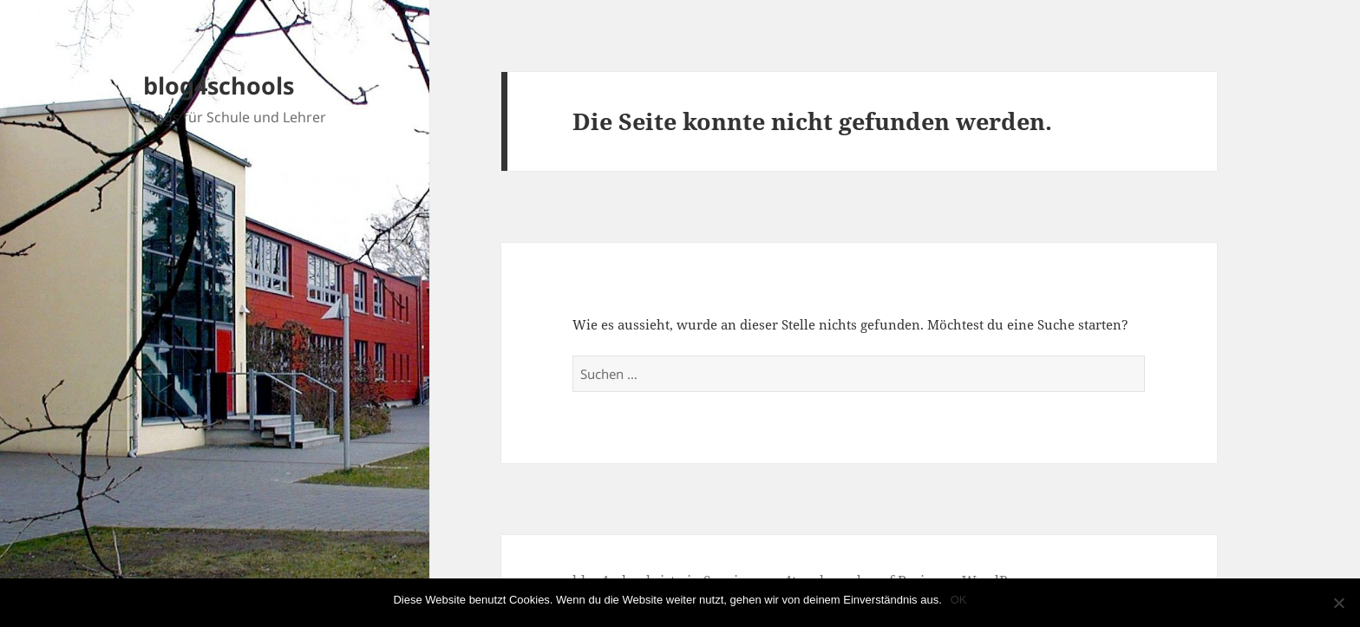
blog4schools (218, 85)
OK (959, 599)
